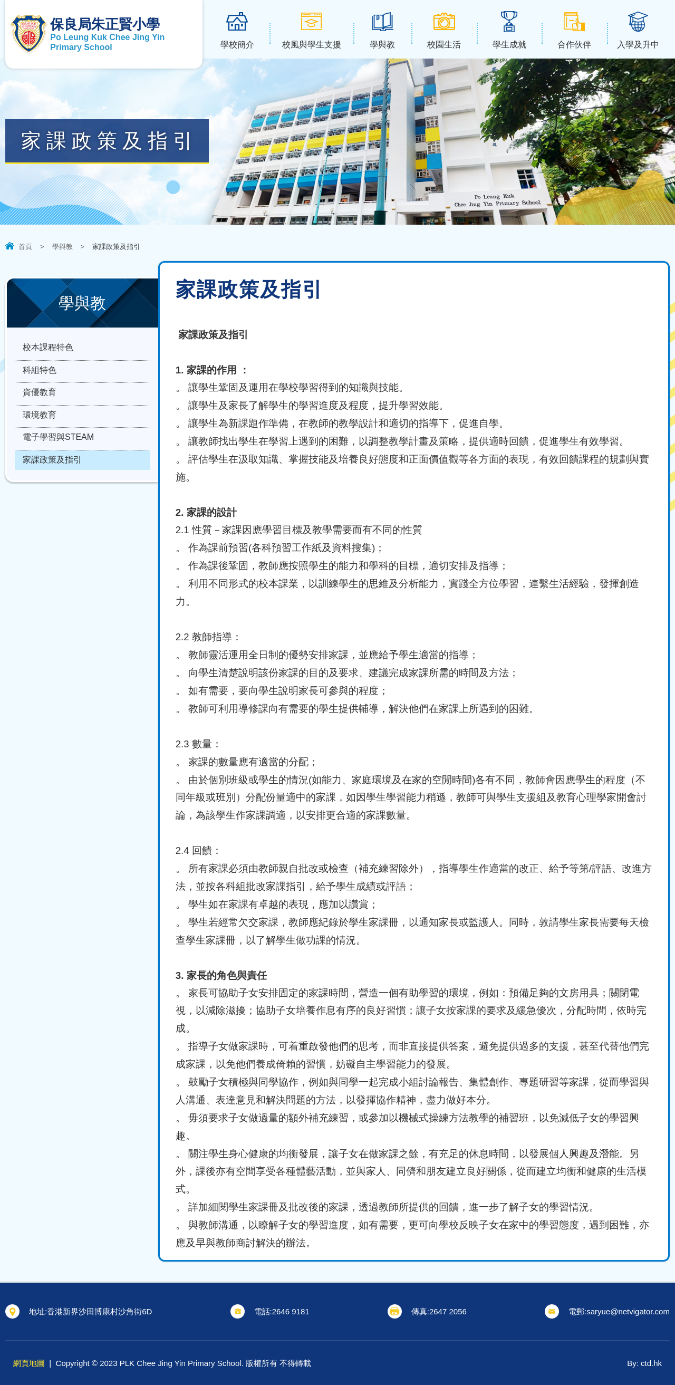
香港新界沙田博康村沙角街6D (99, 1311)
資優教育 (39, 401)
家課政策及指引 (52, 478)
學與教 (62, 247)
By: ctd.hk (644, 1363)
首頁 (25, 247)
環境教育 (39, 426)
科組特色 (39, 375)
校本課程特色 (48, 349)
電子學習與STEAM (58, 452)
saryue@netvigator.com (628, 1311)
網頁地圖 (29, 1363)
